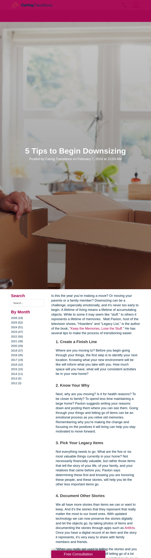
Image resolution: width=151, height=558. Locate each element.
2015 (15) (17, 369)
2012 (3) (16, 383)
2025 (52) (17, 322)
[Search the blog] (27, 303)
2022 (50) (17, 336)
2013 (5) (16, 378)
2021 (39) (17, 341)
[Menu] (136, 5)
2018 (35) (17, 355)
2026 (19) (17, 317)
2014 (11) (17, 373)
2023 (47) (17, 331)
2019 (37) (17, 350)
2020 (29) (17, 345)
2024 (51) (17, 327)
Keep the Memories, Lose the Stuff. (97, 328)
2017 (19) (17, 359)
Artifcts (130, 528)
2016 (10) (17, 364)
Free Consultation (78, 554)
